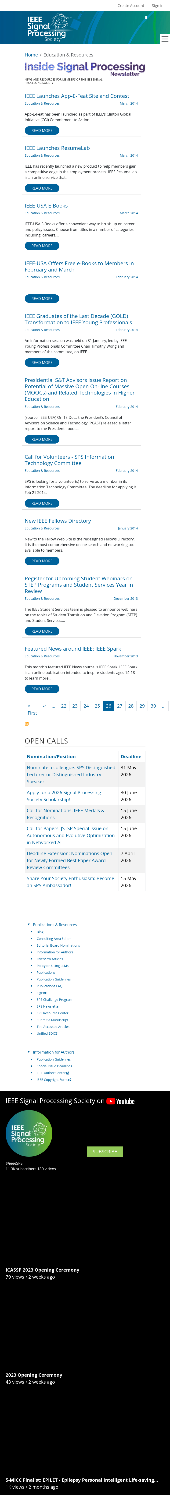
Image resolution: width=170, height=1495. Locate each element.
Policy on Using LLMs (53, 965)
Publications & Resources (55, 924)
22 (63, 706)
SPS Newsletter (48, 1006)
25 (97, 706)
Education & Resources (42, 103)
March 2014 (129, 103)
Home (31, 55)
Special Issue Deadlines (54, 1066)
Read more (42, 130)
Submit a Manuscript (52, 1020)
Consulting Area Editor (54, 938)
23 (75, 706)
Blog (40, 932)
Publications (46, 972)
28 (131, 706)
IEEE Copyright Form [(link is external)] (54, 1079)
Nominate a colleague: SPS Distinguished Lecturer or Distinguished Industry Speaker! (71, 774)
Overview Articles (50, 959)
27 (120, 706)
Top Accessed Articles (53, 1026)
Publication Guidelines (54, 979)
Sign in (157, 5)
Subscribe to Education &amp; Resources (27, 724)
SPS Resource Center (52, 1013)
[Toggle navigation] (165, 39)
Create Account (131, 5)
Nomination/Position (53, 756)
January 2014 (128, 528)
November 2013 (125, 656)
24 (86, 706)
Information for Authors (55, 952)
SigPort (42, 993)
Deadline (131, 756)
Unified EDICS (47, 1033)
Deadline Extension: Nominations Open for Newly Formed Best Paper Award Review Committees (69, 860)
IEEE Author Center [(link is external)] (53, 1073)
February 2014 (127, 277)
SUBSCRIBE (105, 1151)
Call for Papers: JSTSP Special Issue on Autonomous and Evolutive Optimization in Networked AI (71, 835)
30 (153, 706)
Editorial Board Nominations (58, 945)
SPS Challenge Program (54, 999)
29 (142, 706)
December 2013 (126, 598)
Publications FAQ (49, 986)
